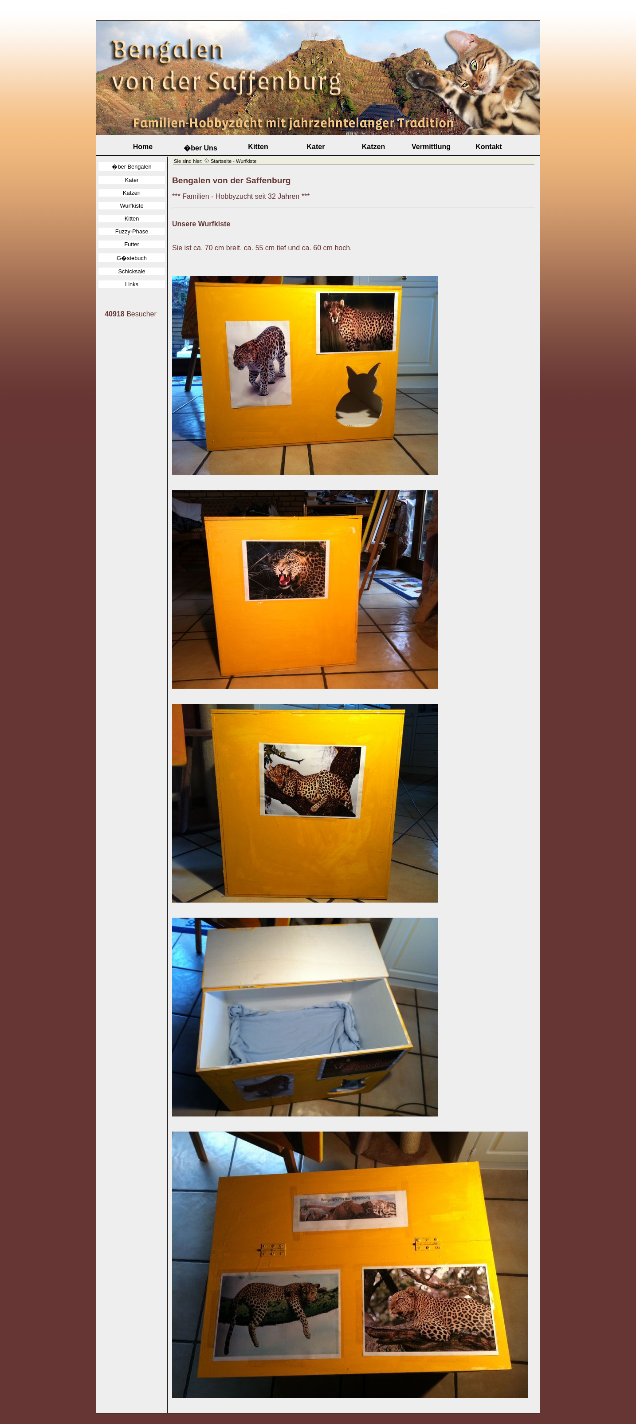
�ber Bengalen (131, 166)
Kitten (258, 146)
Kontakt (488, 146)
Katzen (373, 146)
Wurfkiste (131, 205)
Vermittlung (431, 146)
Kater (316, 146)
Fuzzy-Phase (132, 231)
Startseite (221, 161)
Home (143, 146)
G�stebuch (132, 258)
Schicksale (131, 271)
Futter (131, 244)
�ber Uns (200, 148)
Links (131, 284)
